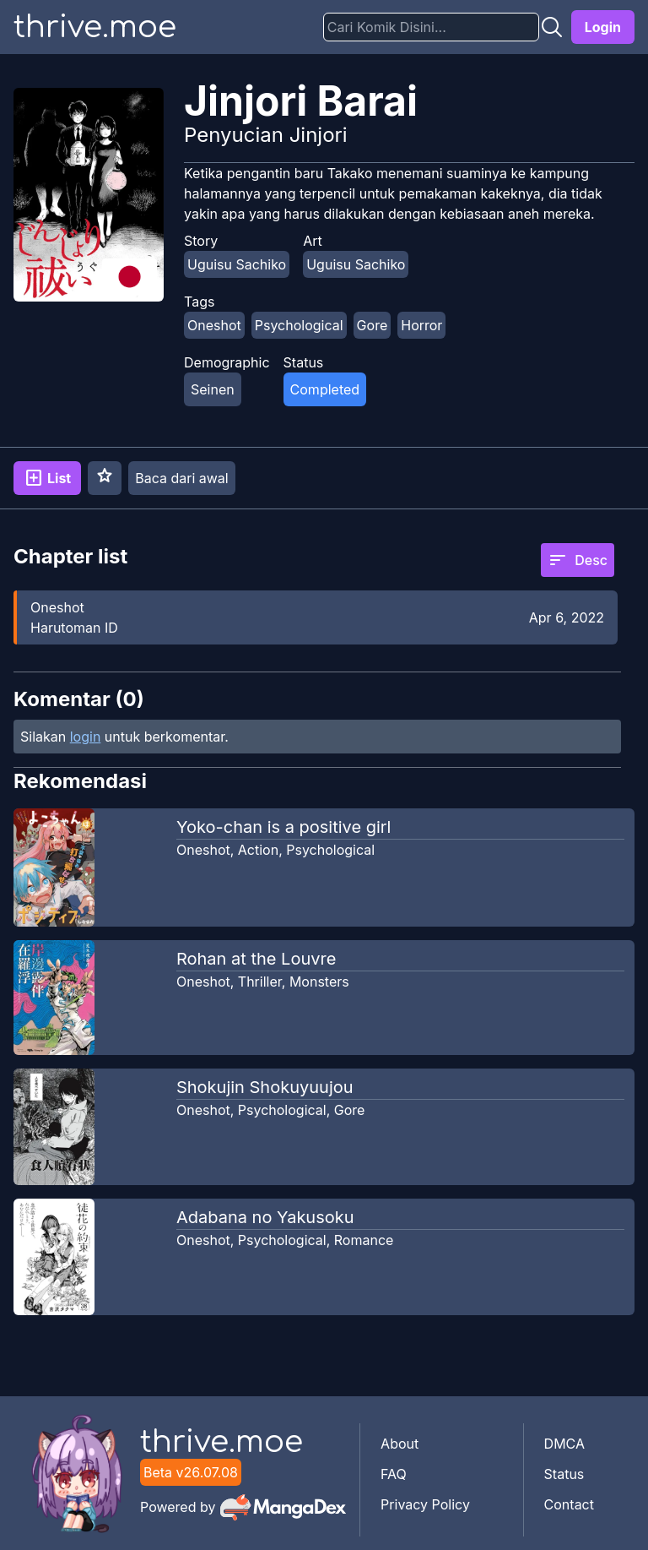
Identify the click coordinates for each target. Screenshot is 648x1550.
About (399, 1443)
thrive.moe (95, 27)
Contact (569, 1504)
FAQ (394, 1474)
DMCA (564, 1443)
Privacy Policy (425, 1504)
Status (564, 1474)
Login (603, 27)
